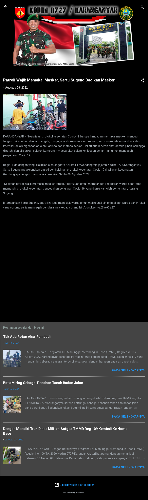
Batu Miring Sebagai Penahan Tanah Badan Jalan (43, 383)
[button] (142, 81)
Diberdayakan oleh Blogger (74, 485)
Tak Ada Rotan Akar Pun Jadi (27, 337)
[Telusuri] (142, 8)
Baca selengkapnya (128, 370)
